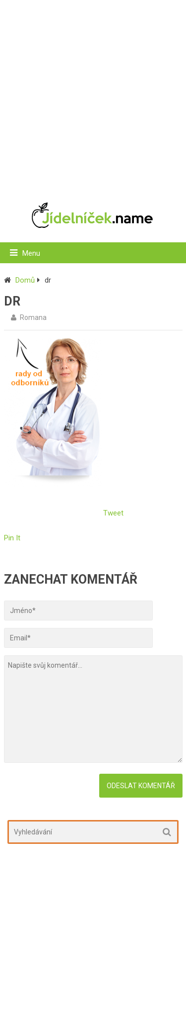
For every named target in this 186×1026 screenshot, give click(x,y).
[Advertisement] (93, 95)
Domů (25, 280)
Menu (31, 253)
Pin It (12, 537)
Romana (33, 317)
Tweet (113, 513)
